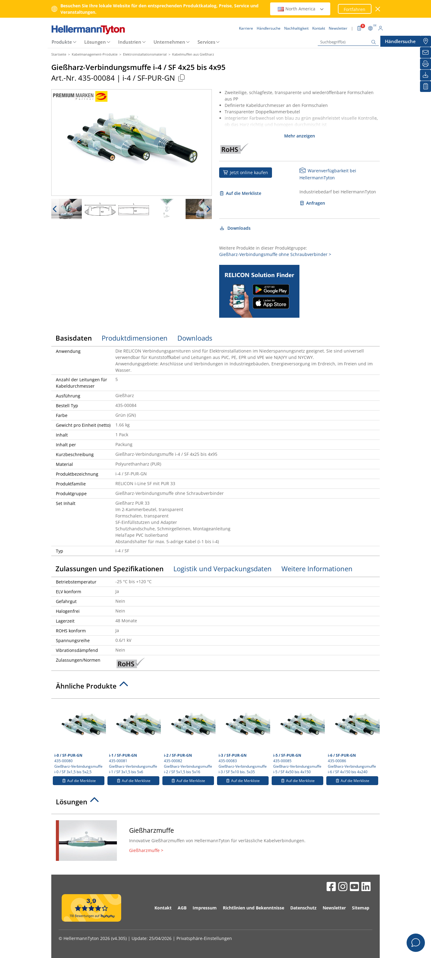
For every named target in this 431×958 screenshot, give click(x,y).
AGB (182, 908)
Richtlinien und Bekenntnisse (253, 908)
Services (206, 42)
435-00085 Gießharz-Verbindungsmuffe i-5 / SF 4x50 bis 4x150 (298, 738)
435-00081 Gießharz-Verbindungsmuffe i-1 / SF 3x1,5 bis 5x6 (134, 738)
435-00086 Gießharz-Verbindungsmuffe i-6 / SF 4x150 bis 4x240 (353, 738)
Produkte (62, 42)
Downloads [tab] (194, 337)
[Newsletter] (425, 52)
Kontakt (163, 908)
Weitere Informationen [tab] (317, 568)
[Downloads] (425, 75)
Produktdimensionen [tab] (135, 337)
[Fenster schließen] (378, 9)
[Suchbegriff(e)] (348, 42)
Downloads (235, 228)
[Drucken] (425, 63)
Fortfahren (354, 9)
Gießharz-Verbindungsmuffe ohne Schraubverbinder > (275, 254)
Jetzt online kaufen (245, 172)
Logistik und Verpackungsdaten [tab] (222, 568)
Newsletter (334, 908)
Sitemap (360, 908)
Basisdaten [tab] (74, 337)
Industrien (129, 42)
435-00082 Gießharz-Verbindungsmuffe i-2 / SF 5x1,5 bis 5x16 (189, 738)
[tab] (215, 687)
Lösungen (95, 42)
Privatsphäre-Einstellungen (204, 938)
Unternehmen (169, 42)
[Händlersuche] (425, 41)
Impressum (205, 908)
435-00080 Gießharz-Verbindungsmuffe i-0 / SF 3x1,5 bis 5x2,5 (79, 738)
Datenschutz (303, 908)
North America (301, 9)
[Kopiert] (181, 77)
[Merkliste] (425, 86)
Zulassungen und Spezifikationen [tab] (110, 568)
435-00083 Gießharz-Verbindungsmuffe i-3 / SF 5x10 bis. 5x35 (244, 738)
